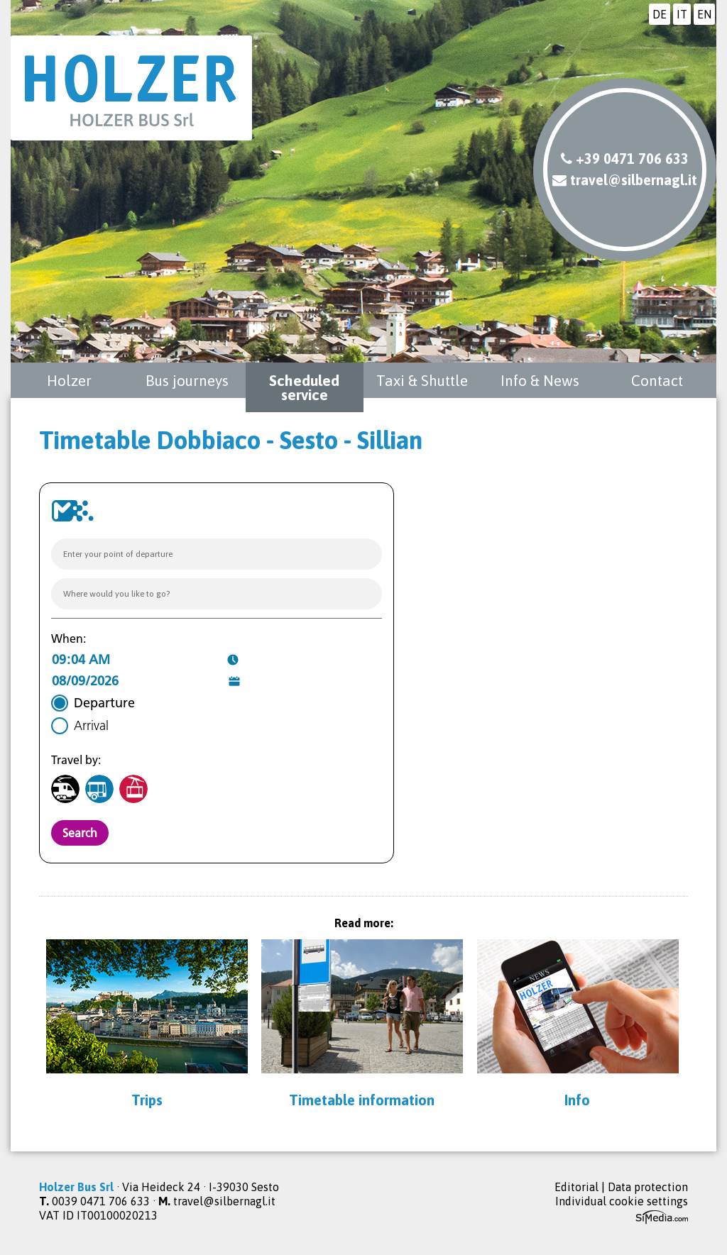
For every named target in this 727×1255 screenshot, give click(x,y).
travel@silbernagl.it (624, 180)
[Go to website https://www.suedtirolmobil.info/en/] (72, 510)
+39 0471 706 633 (625, 158)
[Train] (65, 789)
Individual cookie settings (621, 1201)
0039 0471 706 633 (101, 1201)
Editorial (576, 1187)
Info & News (540, 380)
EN (704, 14)
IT (682, 14)
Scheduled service (304, 387)
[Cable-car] (133, 789)
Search (79, 833)
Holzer (69, 380)
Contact (657, 380)
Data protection (648, 1187)
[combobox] (216, 554)
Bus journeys (187, 380)
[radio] (93, 703)
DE (659, 14)
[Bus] (99, 789)
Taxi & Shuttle (422, 380)
